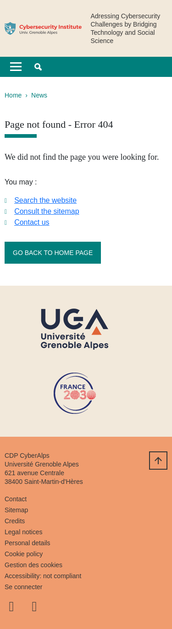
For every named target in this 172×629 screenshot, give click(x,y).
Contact (16, 499)
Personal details (27, 543)
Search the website (45, 200)
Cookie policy (24, 554)
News (39, 95)
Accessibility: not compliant (43, 576)
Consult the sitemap (46, 211)
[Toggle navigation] (16, 67)
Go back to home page (53, 252)
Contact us (31, 222)
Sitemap (16, 510)
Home (13, 95)
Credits (15, 521)
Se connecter (24, 587)
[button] (38, 67)
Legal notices (24, 532)
